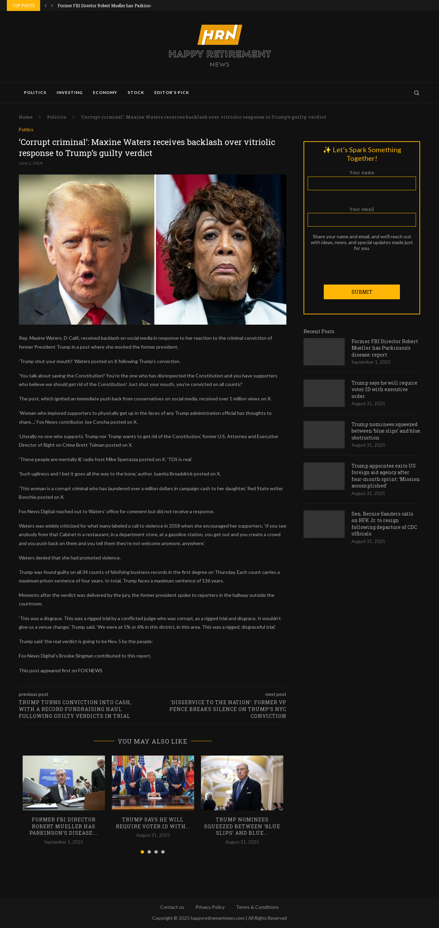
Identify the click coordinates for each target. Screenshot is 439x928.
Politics (35, 92)
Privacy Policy (210, 907)
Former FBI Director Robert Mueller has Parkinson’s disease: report (385, 348)
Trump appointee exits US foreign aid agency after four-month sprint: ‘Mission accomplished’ (386, 475)
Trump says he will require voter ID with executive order (384, 389)
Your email (362, 216)
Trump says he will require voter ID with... (153, 823)
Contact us (172, 907)
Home (26, 117)
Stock (136, 92)
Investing (70, 92)
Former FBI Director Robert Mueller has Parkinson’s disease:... (118, 5)
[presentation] (362, 264)
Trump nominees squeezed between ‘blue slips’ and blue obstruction (386, 431)
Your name (362, 179)
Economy (105, 92)
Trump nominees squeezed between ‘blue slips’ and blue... (242, 826)
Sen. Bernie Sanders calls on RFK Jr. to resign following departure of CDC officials (384, 523)
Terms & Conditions (257, 907)
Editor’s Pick (171, 92)
